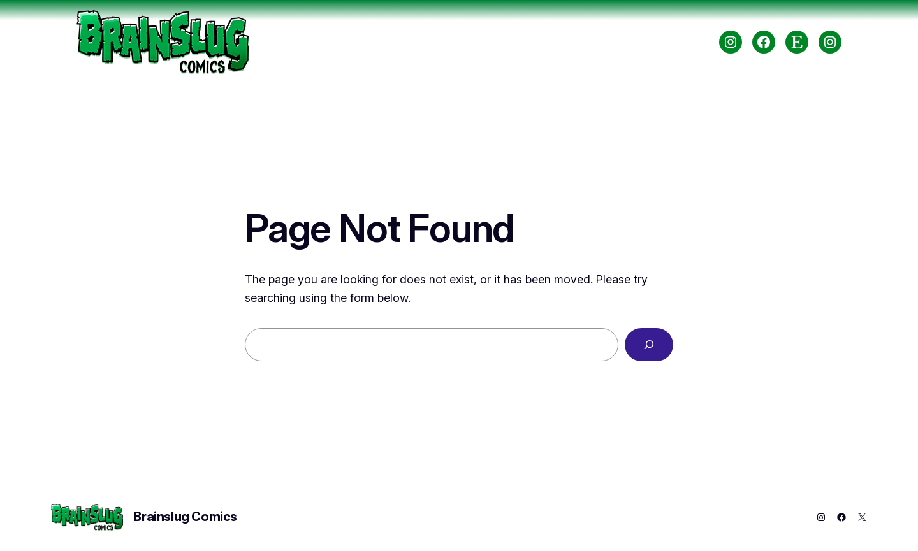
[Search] (649, 344)
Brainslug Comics (185, 516)
